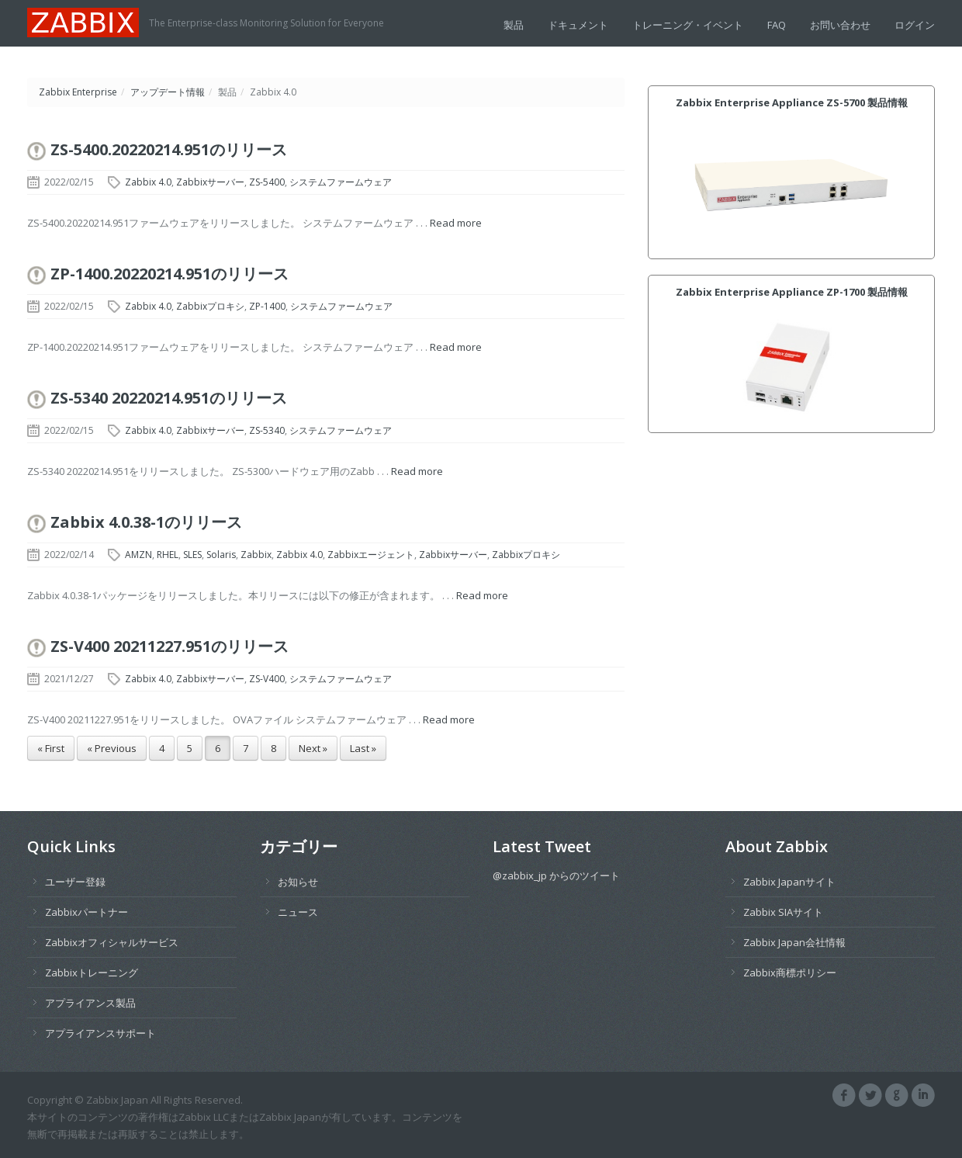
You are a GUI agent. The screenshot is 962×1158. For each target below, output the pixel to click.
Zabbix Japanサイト (789, 882)
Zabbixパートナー (86, 912)
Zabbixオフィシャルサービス (111, 942)
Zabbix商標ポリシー (789, 972)
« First (50, 748)
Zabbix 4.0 (148, 182)
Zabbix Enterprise (78, 92)
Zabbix (256, 554)
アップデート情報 (167, 92)
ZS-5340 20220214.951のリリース (168, 397)
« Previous (112, 748)
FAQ (776, 25)
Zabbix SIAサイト (783, 912)
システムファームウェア (340, 182)
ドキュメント (578, 25)
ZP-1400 (267, 306)
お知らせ (298, 882)
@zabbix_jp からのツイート (556, 875)
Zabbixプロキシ (210, 306)
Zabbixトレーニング (91, 972)
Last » (363, 748)
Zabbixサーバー (210, 182)
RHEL (167, 554)
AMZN (138, 554)
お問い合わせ (840, 25)
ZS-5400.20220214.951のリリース (168, 149)
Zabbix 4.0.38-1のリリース (146, 521)
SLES (192, 554)
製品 (513, 25)
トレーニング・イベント (687, 25)
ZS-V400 (267, 678)
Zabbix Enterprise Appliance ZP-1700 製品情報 (792, 292)
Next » (313, 748)
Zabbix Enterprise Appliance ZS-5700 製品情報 (792, 102)
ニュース (298, 912)
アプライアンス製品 (90, 1003)
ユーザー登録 (75, 882)
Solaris (221, 554)
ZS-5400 (267, 182)
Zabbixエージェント (370, 554)
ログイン (915, 25)
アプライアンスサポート (100, 1033)
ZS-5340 (267, 430)
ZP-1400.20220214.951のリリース (169, 273)
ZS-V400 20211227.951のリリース (169, 646)
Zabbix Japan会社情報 (794, 942)
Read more (456, 223)
